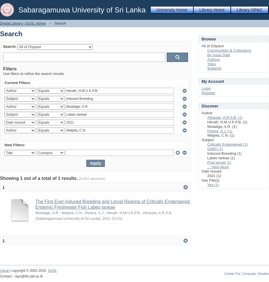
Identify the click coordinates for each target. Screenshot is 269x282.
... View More (218, 167)
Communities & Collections (229, 50)
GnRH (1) (215, 149)
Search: (10, 46)
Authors (213, 59)
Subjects (214, 68)
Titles (211, 64)
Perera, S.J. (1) (219, 131)
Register (208, 93)
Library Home (212, 10)
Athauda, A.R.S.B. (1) (224, 117)
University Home (171, 10)
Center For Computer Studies (246, 274)
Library (5, 271)
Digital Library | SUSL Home (23, 23)
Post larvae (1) (219, 162)
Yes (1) (213, 185)
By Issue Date (218, 55)
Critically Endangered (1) (227, 144)
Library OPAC (249, 10)
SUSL (52, 271)
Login (206, 88)
